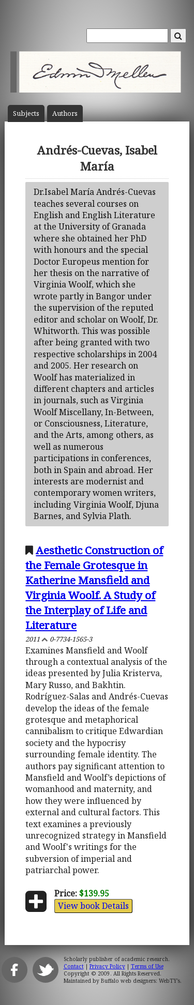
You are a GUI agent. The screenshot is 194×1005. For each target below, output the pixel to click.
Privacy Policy (107, 966)
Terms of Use (147, 966)
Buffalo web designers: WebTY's (140, 980)
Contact (74, 966)
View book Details (93, 905)
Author (65, 113)
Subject (26, 113)
